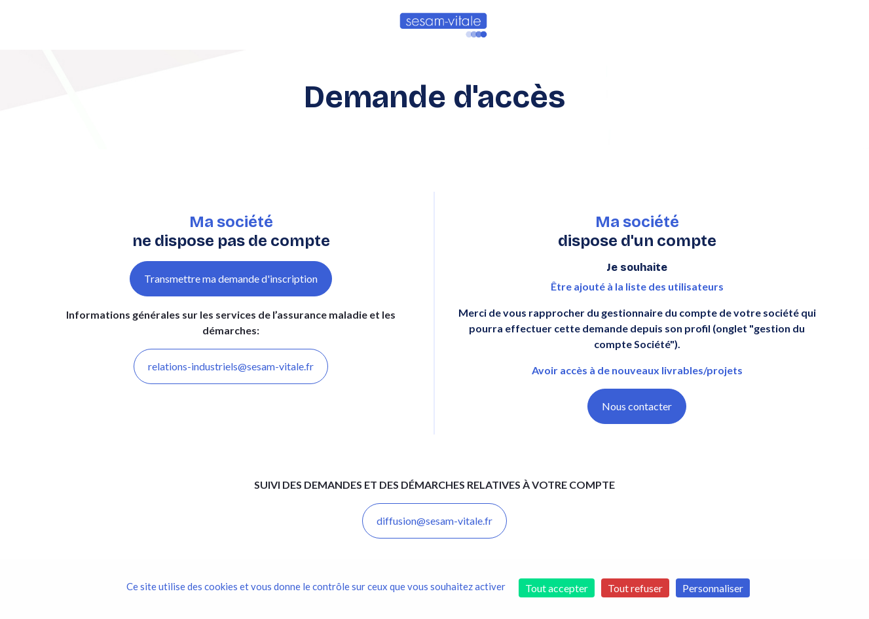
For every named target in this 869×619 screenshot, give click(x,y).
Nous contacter (637, 406)
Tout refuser (635, 588)
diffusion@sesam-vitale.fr (434, 520)
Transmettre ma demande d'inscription (231, 278)
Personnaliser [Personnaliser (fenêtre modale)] (712, 588)
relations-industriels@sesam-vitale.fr (231, 366)
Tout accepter (556, 588)
